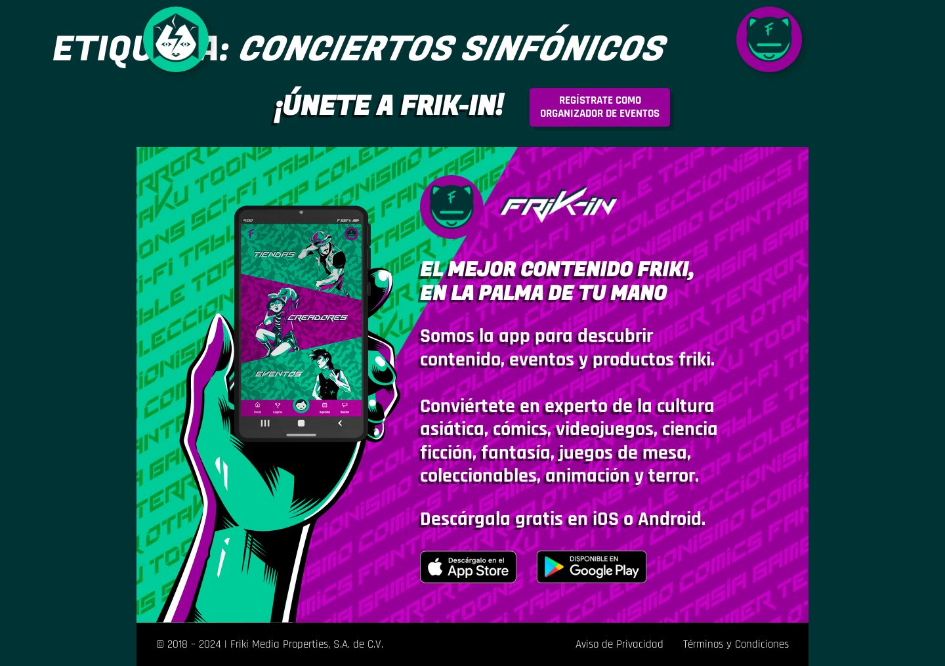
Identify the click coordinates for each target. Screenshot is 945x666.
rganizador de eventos (600, 107)
